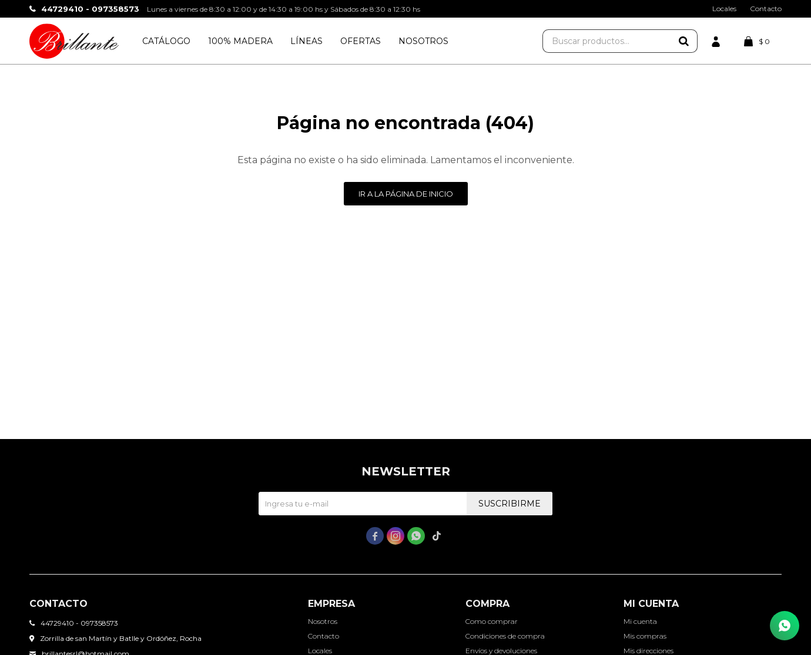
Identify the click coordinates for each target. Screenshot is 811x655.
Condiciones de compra (505, 636)
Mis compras (645, 636)
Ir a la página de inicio (405, 193)
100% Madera (240, 41)
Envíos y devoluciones (501, 650)
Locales (724, 8)
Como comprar (491, 621)
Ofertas (360, 41)
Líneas (306, 41)
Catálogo (166, 41)
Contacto (766, 8)
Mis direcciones (648, 650)
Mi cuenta (640, 621)
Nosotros (423, 41)
